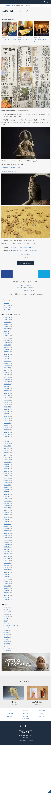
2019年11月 (7, 494)
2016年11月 (7, 574)
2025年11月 (7, 331)
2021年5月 (7, 453)
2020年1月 (7, 489)
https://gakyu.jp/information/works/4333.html (23, 247)
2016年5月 (7, 586)
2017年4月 (7, 565)
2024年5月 (7, 372)
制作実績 (25, 713)
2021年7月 (7, 448)
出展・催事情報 (8, 305)
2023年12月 (7, 384)
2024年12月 (7, 356)
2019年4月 (7, 510)
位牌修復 (6, 651)
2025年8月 (7, 338)
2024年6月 (7, 370)
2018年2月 (7, 542)
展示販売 (6, 612)
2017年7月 (7, 558)
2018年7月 (7, 531)
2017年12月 (7, 547)
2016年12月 (7, 572)
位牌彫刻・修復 (9, 713)
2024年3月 (7, 377)
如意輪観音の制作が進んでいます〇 (10, 171)
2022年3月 (7, 430)
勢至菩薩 (6, 644)
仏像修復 (6, 632)
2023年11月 (7, 386)
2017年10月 (7, 551)
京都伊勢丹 (7, 607)
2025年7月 (7, 340)
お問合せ (41, 716)
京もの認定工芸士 (9, 648)
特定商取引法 (25, 718)
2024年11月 (7, 358)
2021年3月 (7, 457)
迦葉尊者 (6, 637)
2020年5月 (7, 480)
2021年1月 (7, 462)
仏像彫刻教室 (7, 614)
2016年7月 (7, 583)
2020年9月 (7, 471)
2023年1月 (7, 407)
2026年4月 (7, 322)
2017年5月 (7, 563)
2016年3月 (7, 590)
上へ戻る (49, 791)
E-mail (25, 737)
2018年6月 (7, 533)
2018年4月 (7, 538)
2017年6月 (7, 560)
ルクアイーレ (7, 623)
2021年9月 (7, 443)
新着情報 (8, 5)
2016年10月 (7, 577)
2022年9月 (7, 416)
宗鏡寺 (6, 639)
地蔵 (5, 621)
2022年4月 (7, 427)
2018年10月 (7, 524)
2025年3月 (7, 349)
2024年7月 (7, 368)
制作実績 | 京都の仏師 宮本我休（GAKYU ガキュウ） (27, 251)
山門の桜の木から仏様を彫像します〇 (11, 168)
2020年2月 (7, 487)
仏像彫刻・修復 (41, 711)
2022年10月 (7, 414)
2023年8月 (7, 393)
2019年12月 (7, 492)
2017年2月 (7, 567)
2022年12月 (7, 409)
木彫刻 (6, 618)
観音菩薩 (6, 641)
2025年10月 (7, 333)
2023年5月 (7, 400)
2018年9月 (7, 526)
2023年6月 (7, 398)
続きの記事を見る (25, 254)
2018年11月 (7, 521)
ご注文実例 (9, 716)
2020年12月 (7, 464)
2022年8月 (7, 418)
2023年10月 (7, 388)
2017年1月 (7, 570)
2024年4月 (7, 375)
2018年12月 (7, 519)
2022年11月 (7, 411)
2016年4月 (7, 588)
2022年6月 (7, 423)
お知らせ (13, 5)
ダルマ (6, 609)
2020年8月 (7, 473)
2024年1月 (7, 381)
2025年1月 (7, 354)
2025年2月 (7, 352)
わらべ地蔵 (7, 628)
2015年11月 (7, 597)
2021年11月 (7, 439)
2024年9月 (7, 363)
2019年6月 (7, 505)
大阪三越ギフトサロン (10, 625)
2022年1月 (7, 434)
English (47, 2)
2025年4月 (7, 347)
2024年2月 (7, 379)
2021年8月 (7, 446)
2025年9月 (7, 336)
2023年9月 (7, 391)
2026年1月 (7, 329)
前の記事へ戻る (25, 257)
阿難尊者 (6, 634)
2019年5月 (7, 508)
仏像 (5, 630)
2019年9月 (7, 498)
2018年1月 (7, 544)
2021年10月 (7, 441)
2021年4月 (7, 455)
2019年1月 (7, 517)
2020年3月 (7, 485)
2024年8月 (7, 365)
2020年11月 (7, 466)
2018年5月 (7, 535)
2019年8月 (7, 501)
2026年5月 (7, 319)
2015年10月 (7, 599)
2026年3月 (7, 324)
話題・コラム (7, 307)
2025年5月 (7, 345)
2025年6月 (7, 342)
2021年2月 (7, 459)
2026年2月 (7, 326)
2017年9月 (7, 554)
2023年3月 (7, 402)
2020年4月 (7, 482)
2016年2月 (7, 593)
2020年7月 (7, 476)
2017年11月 (7, 549)
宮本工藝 (6, 616)
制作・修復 (7, 310)
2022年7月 (7, 420)
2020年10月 (7, 469)
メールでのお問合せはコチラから (25, 291)
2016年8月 (7, 581)
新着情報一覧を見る (25, 263)
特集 (41, 713)
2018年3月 (7, 540)
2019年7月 (7, 503)
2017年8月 (7, 556)
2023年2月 (7, 404)
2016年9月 (7, 579)
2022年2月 (7, 432)
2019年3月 (7, 512)
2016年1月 (7, 595)
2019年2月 (7, 515)
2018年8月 (7, 528)
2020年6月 (7, 478)
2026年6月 (7, 317)
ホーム (3, 5)
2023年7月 (7, 395)
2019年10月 (7, 496)
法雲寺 (6, 646)
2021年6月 (7, 450)
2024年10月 (7, 361)
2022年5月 (7, 425)
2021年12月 (7, 437)
